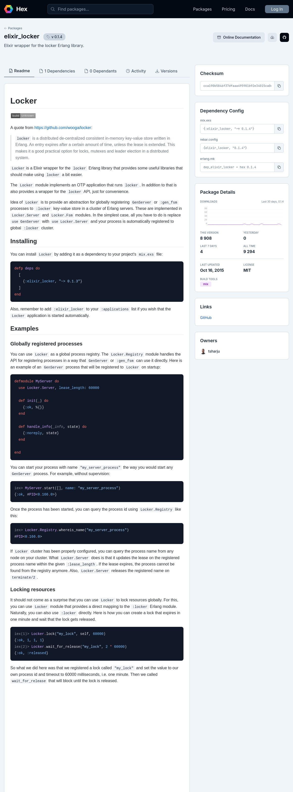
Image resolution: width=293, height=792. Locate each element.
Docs (250, 9)
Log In (277, 9)
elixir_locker (21, 36)
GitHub (206, 317)
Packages (202, 9)
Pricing (228, 9)
